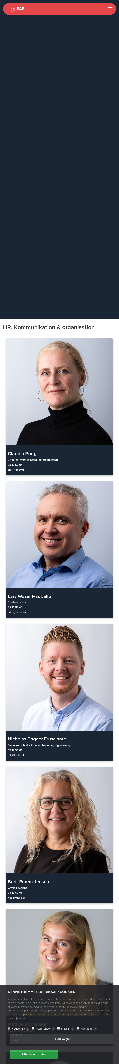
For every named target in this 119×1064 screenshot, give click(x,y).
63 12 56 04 (15, 465)
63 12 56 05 (15, 892)
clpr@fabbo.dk (16, 469)
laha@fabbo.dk (17, 612)
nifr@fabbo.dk (16, 755)
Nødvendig (20, 1029)
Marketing (89, 1029)
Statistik (67, 1029)
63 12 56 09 (15, 750)
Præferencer (45, 1029)
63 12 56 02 (15, 607)
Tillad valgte (61, 1039)
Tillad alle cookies (34, 1054)
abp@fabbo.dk (16, 898)
